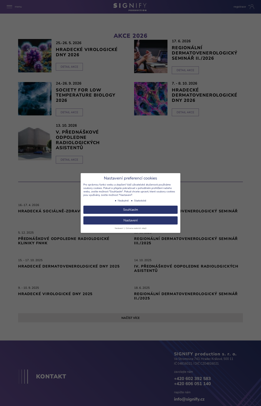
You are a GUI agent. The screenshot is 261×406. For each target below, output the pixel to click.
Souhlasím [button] (130, 209)
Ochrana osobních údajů (136, 228)
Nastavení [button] (130, 220)
